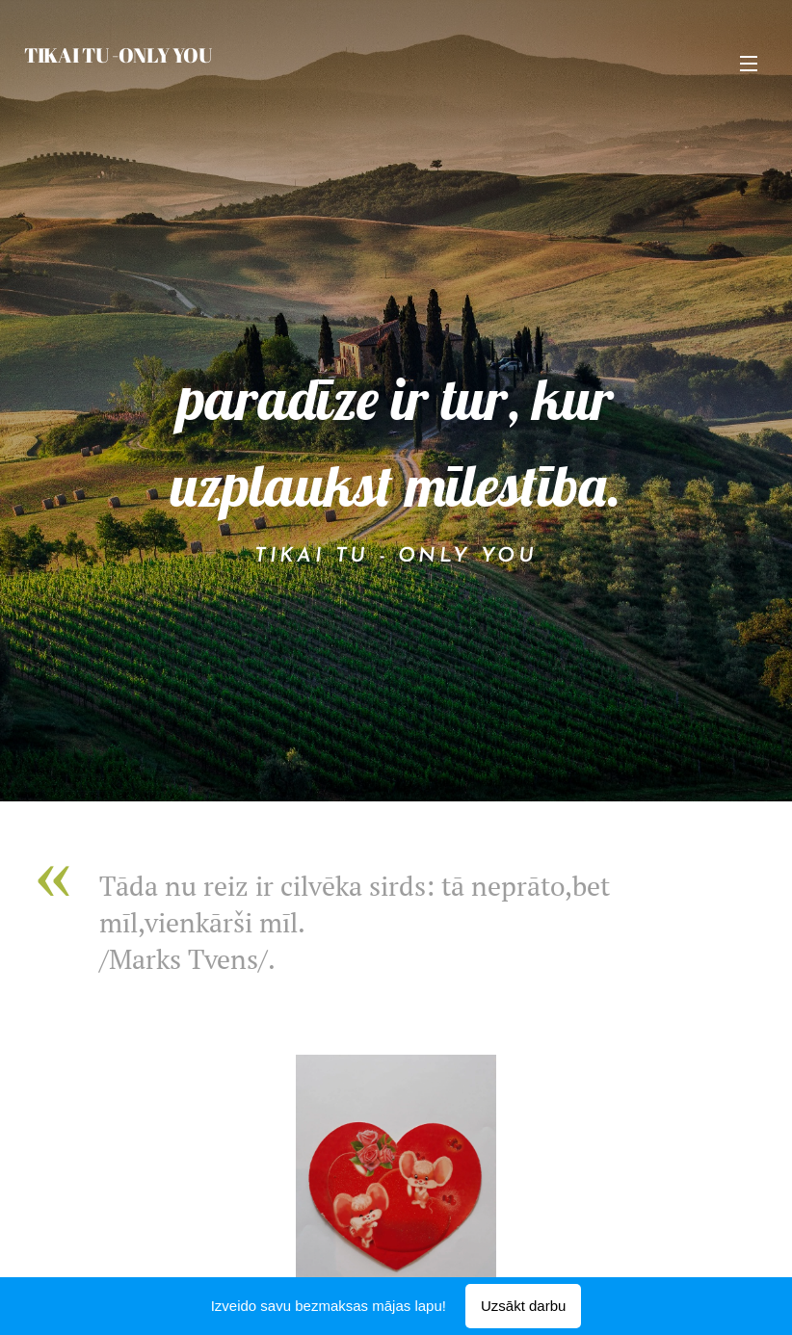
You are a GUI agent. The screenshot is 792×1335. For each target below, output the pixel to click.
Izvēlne (748, 64)
